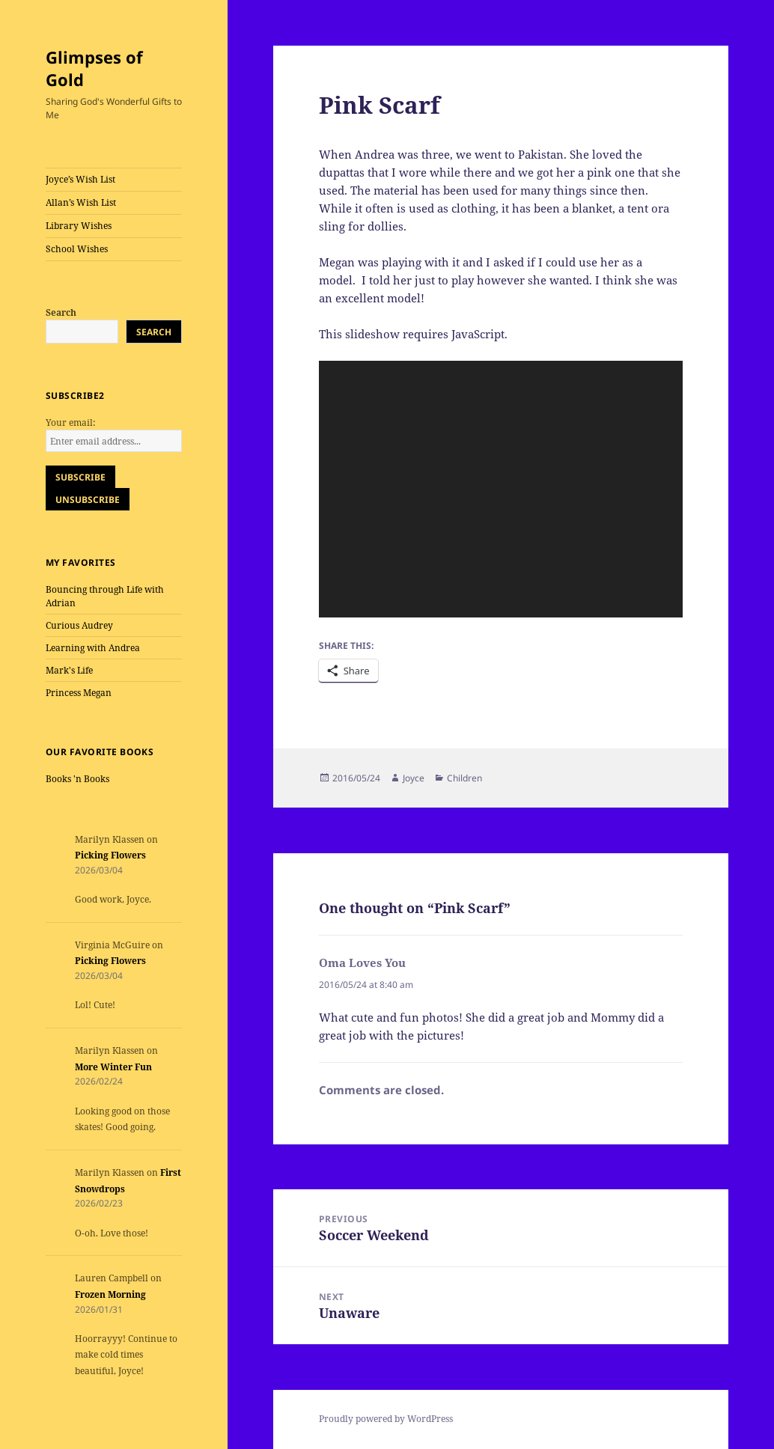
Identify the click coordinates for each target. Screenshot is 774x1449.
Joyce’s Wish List (80, 179)
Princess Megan (79, 692)
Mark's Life (69, 670)
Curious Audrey (79, 625)
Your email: (70, 422)
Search (61, 312)
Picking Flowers (110, 855)
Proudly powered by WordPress (386, 1418)
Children (464, 778)
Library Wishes (79, 225)
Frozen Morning (110, 1294)
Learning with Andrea (93, 647)
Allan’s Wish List (81, 202)
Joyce (413, 778)
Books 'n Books (77, 778)
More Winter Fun (113, 1067)
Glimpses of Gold (94, 68)
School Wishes (77, 248)
